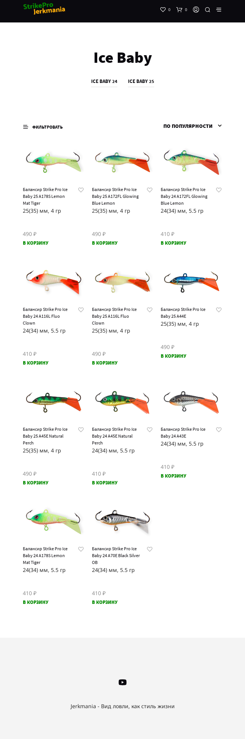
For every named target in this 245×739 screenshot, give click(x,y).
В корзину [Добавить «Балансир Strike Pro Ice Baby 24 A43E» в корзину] (173, 476)
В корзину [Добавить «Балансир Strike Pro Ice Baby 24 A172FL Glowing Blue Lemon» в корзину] (173, 243)
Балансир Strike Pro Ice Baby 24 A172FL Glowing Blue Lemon (184, 196)
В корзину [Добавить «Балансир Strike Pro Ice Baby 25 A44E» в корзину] (173, 356)
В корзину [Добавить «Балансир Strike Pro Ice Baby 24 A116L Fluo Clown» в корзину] (35, 363)
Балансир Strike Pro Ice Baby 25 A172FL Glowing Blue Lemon (115, 196)
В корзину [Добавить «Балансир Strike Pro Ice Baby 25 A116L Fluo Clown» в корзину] (104, 363)
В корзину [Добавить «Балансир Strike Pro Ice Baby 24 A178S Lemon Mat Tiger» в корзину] (35, 602)
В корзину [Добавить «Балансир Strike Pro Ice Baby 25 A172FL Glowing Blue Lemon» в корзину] (104, 243)
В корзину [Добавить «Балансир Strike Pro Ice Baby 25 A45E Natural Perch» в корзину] (35, 482)
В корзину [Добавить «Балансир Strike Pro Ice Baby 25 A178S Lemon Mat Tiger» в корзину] (35, 243)
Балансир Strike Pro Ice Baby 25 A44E (183, 312)
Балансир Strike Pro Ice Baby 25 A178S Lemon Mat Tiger (45, 196)
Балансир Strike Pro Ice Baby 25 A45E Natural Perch (45, 436)
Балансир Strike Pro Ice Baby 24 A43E (183, 432)
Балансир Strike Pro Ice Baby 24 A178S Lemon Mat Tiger (45, 555)
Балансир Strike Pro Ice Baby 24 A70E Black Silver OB (116, 555)
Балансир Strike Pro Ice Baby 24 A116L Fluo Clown (45, 316)
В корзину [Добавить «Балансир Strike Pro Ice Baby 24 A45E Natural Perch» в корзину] (104, 482)
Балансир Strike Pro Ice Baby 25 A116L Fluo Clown (114, 316)
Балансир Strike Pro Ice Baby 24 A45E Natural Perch (114, 436)
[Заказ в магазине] (184, 126)
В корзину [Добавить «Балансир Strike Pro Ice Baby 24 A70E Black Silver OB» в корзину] (104, 602)
